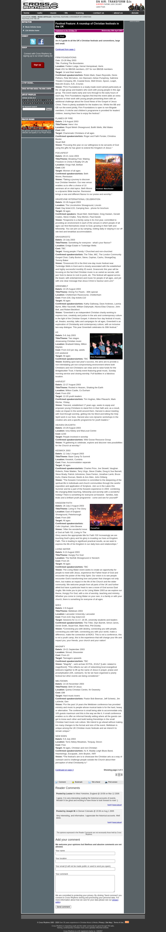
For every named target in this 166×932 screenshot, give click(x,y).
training (79, 13)
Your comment (61, 874)
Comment (60, 782)
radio (38, 13)
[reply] (109, 805)
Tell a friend (94, 782)
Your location (61, 858)
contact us (98, 13)
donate (134, 13)
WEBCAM (109, 4)
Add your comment (67, 839)
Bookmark (77, 782)
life (65, 13)
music (52, 13)
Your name (60, 851)
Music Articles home (33, 27)
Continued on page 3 (64, 770)
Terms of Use (118, 922)
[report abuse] (117, 805)
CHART (118, 4)
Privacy (101, 922)
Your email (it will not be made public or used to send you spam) (83, 866)
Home (33, 17)
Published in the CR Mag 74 (66, 31)
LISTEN (100, 4)
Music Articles (44, 17)
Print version (111, 782)
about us (117, 13)
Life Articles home (32, 30)
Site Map (109, 922)
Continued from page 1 (65, 49)
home (25, 13)
